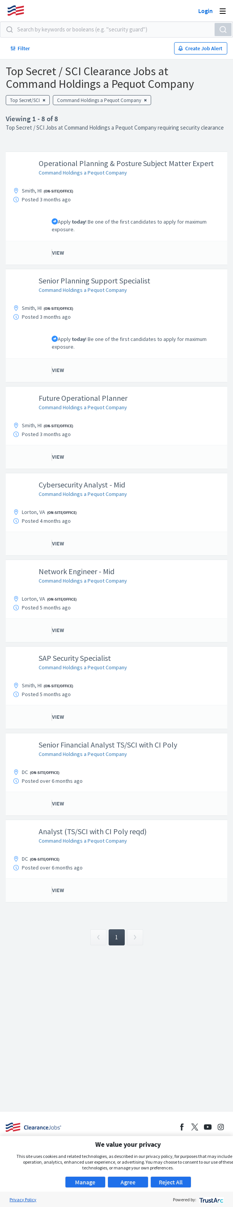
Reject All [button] (170, 1182)
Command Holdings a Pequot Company (83, 172)
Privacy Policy (23, 1199)
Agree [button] (128, 1182)
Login (205, 11)
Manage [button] (85, 1182)
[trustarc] (210, 1199)
